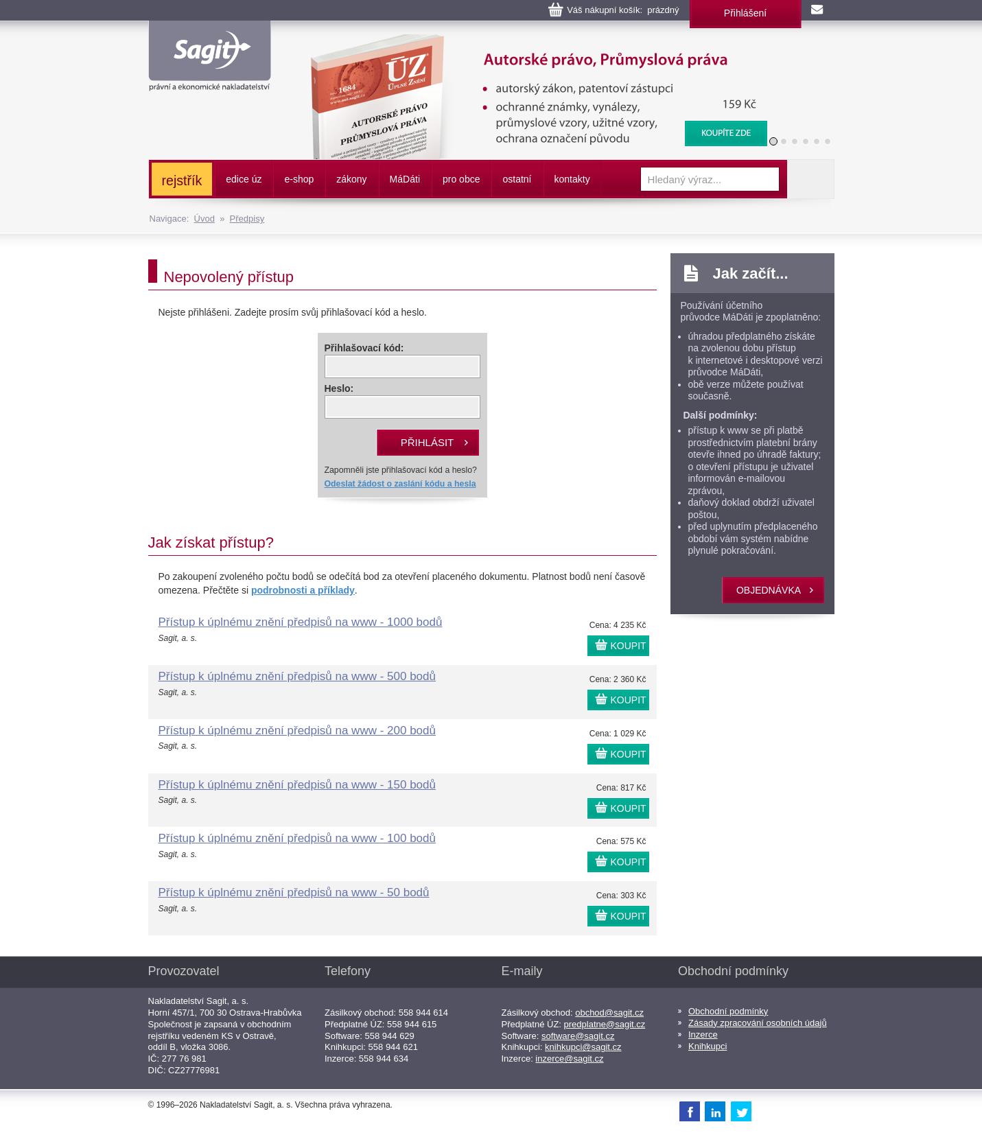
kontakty (572, 179)
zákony (351, 179)
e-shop (299, 179)
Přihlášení (745, 13)
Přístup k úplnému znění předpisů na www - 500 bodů (297, 676)
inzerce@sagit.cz (569, 1058)
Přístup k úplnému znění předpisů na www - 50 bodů (294, 892)
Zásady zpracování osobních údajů (757, 1023)
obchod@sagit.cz (609, 1012)
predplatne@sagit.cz (605, 1024)
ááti (405, 179)
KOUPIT (628, 645)
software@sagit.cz (577, 1036)
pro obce (461, 179)
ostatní (516, 179)
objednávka (768, 590)
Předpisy (247, 218)
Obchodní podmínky (728, 1011)
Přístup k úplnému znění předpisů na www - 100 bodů (297, 838)
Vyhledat (810, 179)
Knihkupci (707, 1046)
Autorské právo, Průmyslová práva (529, 41)
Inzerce (703, 1034)
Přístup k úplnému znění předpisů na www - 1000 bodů (301, 622)
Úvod (204, 218)
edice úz (243, 179)
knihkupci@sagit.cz (583, 1047)
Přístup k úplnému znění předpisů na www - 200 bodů (297, 730)
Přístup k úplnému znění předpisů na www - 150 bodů (297, 784)
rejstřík (182, 180)
